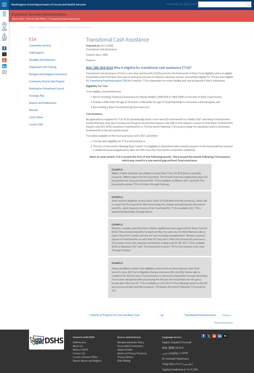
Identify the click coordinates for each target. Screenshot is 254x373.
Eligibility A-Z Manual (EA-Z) (50, 27)
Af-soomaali (168, 358)
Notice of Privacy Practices (132, 353)
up (162, 315)
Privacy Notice (125, 357)
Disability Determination (42, 59)
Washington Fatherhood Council (46, 88)
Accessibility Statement (130, 346)
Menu (4, 14)
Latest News (36, 117)
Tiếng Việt (167, 364)
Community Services (40, 45)
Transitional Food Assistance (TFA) (108, 80)
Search (248, 4)
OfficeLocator (4, 26)
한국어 (180, 347)
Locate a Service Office (85, 357)
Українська (183, 358)
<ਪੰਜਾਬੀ (184, 353)
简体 (164, 347)
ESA (33, 39)
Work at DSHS (80, 349)
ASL (196, 369)
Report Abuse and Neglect (87, 360)
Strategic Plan (36, 95)
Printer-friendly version (223, 323)
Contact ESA (36, 124)
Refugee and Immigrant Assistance (48, 74)
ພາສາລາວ (178, 369)
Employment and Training (43, 67)
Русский (186, 342)
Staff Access (79, 342)
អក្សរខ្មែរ (174, 353)
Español (176, 342)
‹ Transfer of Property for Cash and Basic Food (114, 315)
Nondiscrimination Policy (130, 342)
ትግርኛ (188, 369)
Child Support (36, 52)
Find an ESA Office (36, 18)
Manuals (33, 110)
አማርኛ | (178, 364)
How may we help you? (182, 4)
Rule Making (123, 360)
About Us (78, 346)
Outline (226, 315)
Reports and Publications (43, 102)
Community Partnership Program (47, 81)
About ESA (18, 18)
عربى (165, 353)
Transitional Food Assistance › (201, 315)
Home (31, 27)
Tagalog (166, 369)
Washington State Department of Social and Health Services (48, 4)
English (166, 342)
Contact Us (79, 353)
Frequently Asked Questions (64, 18)
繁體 (172, 347)
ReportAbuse (4, 37)
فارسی (187, 364)
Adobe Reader (125, 349)
